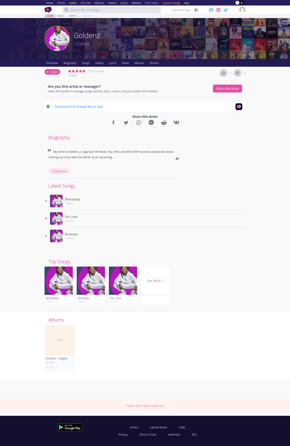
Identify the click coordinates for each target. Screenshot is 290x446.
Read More (59, 171)
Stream (154, 63)
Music (61, 16)
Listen (52, 72)
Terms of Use (148, 434)
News (125, 63)
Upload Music (158, 427)
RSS (194, 434)
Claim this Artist (227, 88)
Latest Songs (61, 185)
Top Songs (59, 261)
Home (50, 16)
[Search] (66, 9)
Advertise (174, 434)
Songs (86, 63)
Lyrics (112, 63)
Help (182, 427)
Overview (52, 63)
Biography (70, 63)
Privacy (123, 434)
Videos (99, 63)
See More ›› (155, 281)
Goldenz (86, 16)
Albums (139, 63)
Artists (73, 16)
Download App (181, 10)
